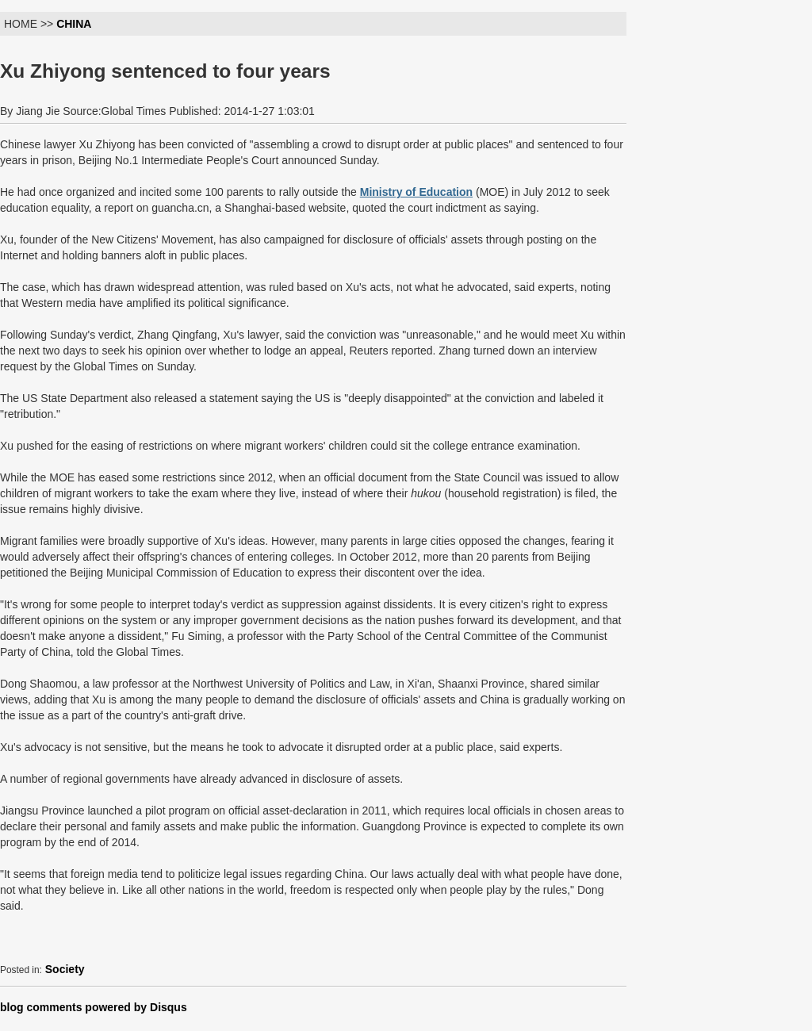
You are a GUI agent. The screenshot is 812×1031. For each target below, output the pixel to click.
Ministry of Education (416, 192)
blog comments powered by (93, 1007)
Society (65, 969)
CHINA (73, 23)
